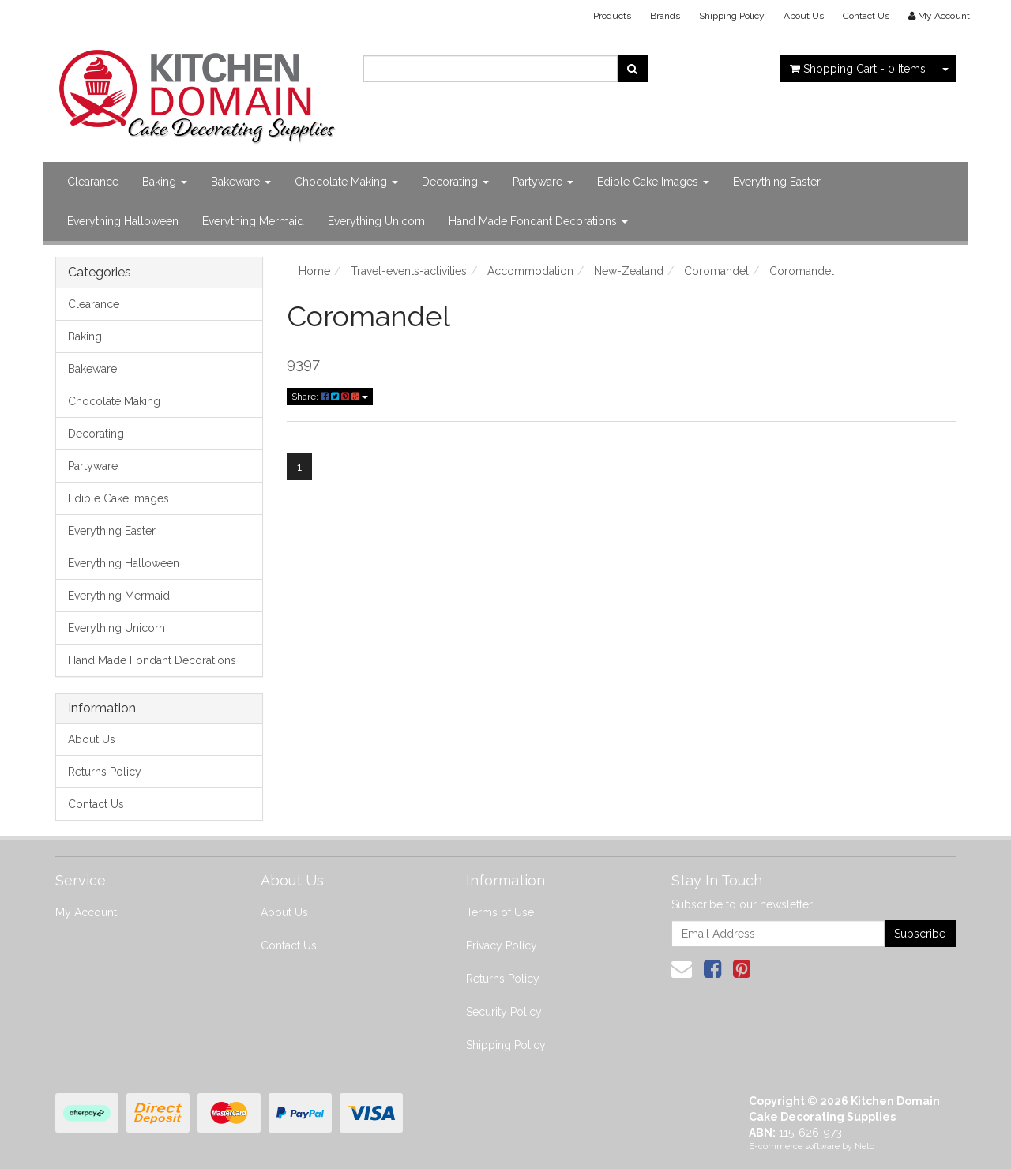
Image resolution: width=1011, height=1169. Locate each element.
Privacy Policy (501, 945)
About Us (804, 15)
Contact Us (866, 15)
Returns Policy (104, 771)
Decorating (455, 181)
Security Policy (504, 1011)
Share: (329, 396)
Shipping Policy (732, 15)
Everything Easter (777, 181)
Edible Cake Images (653, 181)
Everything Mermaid (253, 221)
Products (612, 15)
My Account (86, 912)
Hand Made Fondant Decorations (538, 221)
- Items (858, 68)
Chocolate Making (346, 181)
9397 (303, 363)
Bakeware (241, 181)
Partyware (543, 181)
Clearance (92, 181)
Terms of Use (500, 912)
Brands (665, 15)
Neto (864, 1146)
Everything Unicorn (376, 221)
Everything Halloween (123, 221)
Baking (164, 181)
